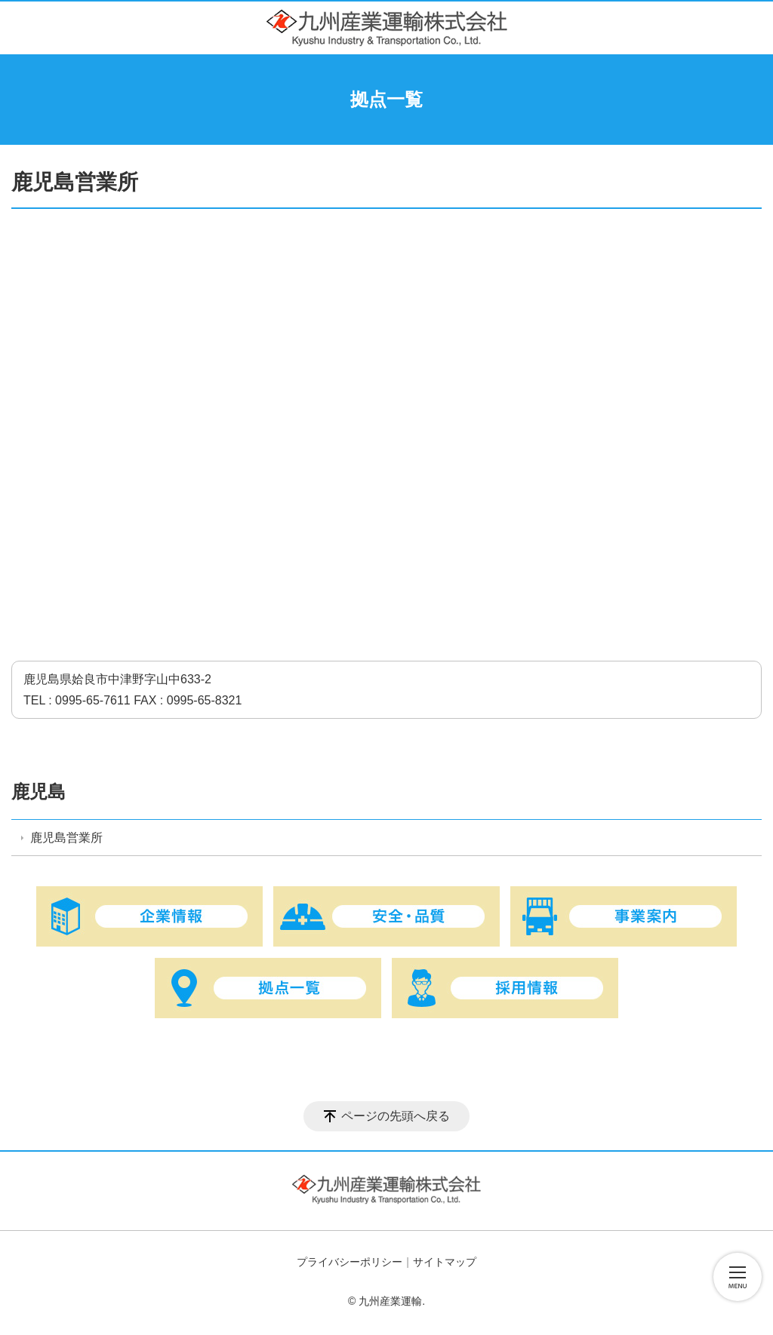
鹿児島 (38, 791)
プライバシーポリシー (349, 1262)
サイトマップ (444, 1262)
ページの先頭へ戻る (395, 1115)
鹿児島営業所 (66, 837)
